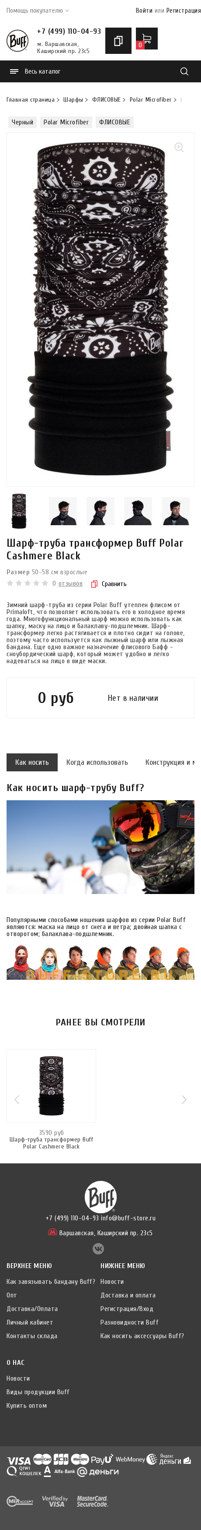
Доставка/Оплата (32, 1309)
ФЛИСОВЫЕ (106, 99)
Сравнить (109, 584)
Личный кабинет (30, 1322)
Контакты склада (32, 1336)
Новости (112, 1282)
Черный (22, 122)
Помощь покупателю (38, 10)
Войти (144, 10)
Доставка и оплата (128, 1295)
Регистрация (183, 10)
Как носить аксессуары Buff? (142, 1336)
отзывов (71, 583)
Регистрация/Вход (126, 1309)
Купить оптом (27, 1406)
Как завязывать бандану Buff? (51, 1282)
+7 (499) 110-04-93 (69, 31)
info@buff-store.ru (128, 1218)
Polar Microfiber (151, 99)
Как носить (32, 762)
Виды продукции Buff (38, 1392)
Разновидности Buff (129, 1322)
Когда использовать (97, 762)
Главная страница (31, 99)
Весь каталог (35, 71)
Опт (12, 1295)
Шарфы (73, 99)
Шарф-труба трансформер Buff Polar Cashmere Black (52, 1143)
